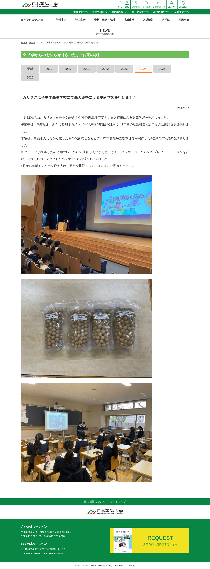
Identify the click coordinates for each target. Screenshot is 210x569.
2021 (86, 68)
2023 (124, 68)
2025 (162, 68)
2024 (143, 68)
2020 (67, 68)
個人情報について (94, 501)
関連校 (132, 565)
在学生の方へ (99, 12)
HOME (24, 42)
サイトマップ (118, 501)
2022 (105, 68)
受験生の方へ (80, 12)
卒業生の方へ (181, 12)
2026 (30, 77)
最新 (30, 68)
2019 (49, 68)
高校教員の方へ (161, 12)
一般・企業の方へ (139, 12)
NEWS (32, 42)
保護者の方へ (118, 12)
